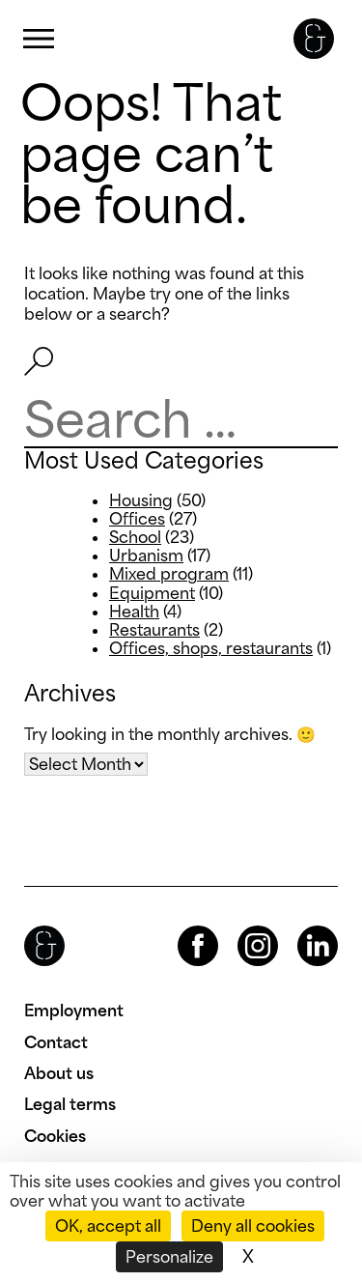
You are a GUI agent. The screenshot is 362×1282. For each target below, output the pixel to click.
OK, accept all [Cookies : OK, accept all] (108, 1226)
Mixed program (169, 574)
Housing (141, 500)
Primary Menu (38, 39)
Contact (56, 1042)
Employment (74, 1010)
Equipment (152, 593)
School (135, 537)
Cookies (55, 1136)
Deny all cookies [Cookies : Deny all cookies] (253, 1226)
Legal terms (70, 1104)
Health (134, 611)
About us (59, 1073)
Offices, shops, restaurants (211, 648)
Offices (137, 518)
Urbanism (146, 555)
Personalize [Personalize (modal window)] (169, 1257)
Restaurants (154, 630)
